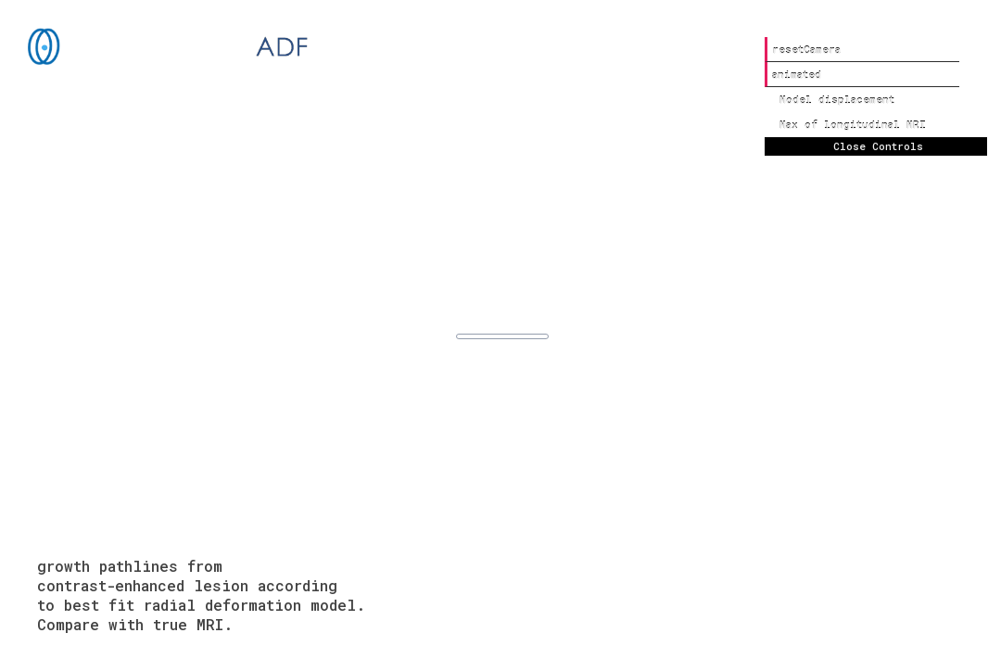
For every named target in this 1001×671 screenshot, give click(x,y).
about (942, 624)
